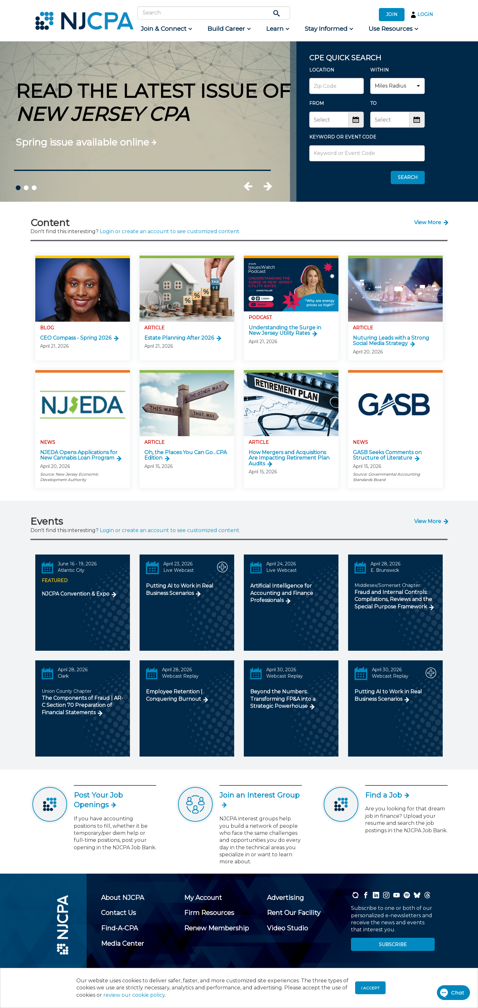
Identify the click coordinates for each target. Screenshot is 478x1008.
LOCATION (321, 70)
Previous (255, 186)
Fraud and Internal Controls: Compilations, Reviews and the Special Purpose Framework (393, 599)
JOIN (391, 14)
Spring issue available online (82, 142)
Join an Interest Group (259, 799)
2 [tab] (26, 187)
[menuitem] (166, 28)
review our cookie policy (134, 995)
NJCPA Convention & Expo (75, 594)
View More (427, 222)
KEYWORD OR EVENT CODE (342, 137)
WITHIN (379, 70)
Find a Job (386, 795)
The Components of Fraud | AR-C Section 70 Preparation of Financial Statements (82, 705)
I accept (370, 988)
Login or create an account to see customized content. (170, 231)
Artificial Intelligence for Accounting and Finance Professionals (281, 593)
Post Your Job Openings (98, 800)
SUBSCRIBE (393, 944)
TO (373, 103)
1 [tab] (18, 187)
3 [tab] (34, 187)
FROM (316, 103)
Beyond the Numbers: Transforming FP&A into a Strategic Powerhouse (282, 699)
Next (267, 186)
